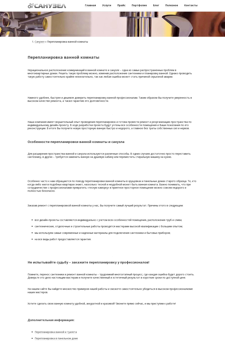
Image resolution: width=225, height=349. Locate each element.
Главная (90, 5)
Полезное (171, 5)
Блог (156, 5)
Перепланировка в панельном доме (56, 338)
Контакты (191, 5)
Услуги (106, 5)
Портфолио (139, 5)
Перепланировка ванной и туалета (56, 332)
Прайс (121, 5)
